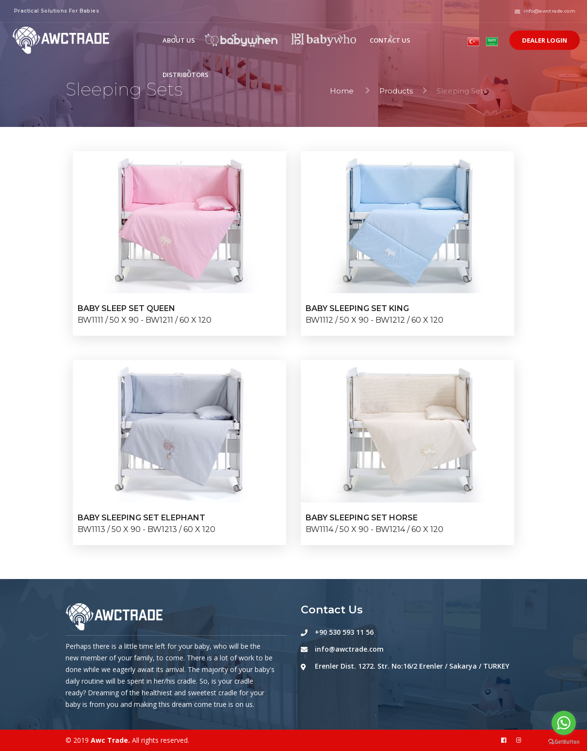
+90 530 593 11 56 (344, 632)
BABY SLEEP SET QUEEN (126, 308)
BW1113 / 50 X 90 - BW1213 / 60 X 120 (146, 529)
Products (396, 90)
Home (343, 90)
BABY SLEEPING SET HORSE (362, 517)
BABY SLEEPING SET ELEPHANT (141, 517)
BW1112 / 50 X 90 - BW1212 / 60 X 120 (374, 320)
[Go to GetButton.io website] (563, 741)
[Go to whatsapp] (564, 723)
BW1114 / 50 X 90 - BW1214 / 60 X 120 (374, 529)
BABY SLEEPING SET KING (357, 308)
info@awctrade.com (349, 649)
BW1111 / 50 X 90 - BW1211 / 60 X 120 (145, 320)
